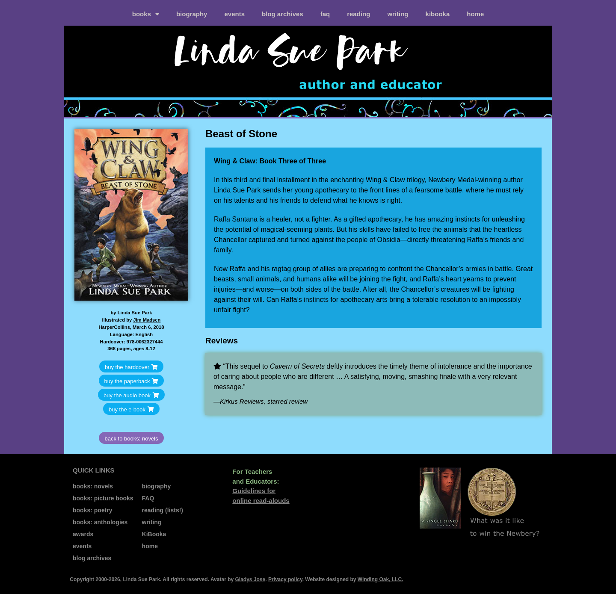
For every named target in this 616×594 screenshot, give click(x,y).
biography (191, 14)
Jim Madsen (146, 319)
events (234, 14)
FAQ (325, 14)
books (145, 14)
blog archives (282, 14)
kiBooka (438, 14)
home (475, 14)
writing (397, 14)
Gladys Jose (250, 579)
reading (358, 14)
